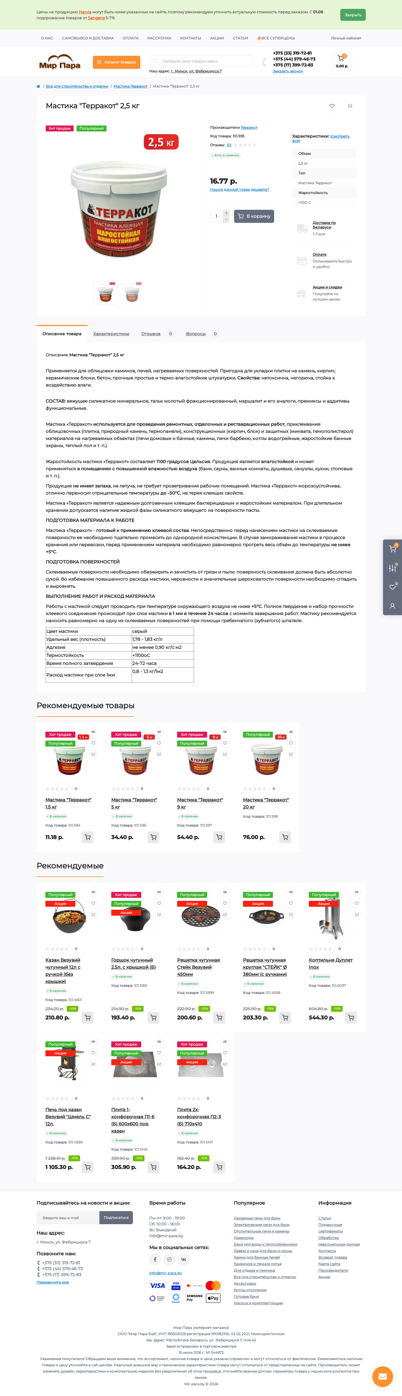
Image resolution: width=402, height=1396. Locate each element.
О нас (47, 38)
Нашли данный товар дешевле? (239, 189)
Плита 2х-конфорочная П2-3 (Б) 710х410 (199, 1117)
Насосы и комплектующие (258, 1303)
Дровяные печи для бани (257, 1218)
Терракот (249, 127)
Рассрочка (159, 38)
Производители (333, 1270)
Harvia (85, 11)
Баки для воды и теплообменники (265, 1244)
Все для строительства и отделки (77, 86)
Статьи (240, 38)
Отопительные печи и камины (261, 1231)
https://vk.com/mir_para (183, 1259)
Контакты (190, 38)
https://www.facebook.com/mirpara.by (155, 1259)
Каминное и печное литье (258, 1264)
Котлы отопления (250, 1290)
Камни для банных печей (257, 1257)
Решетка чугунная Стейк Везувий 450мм (198, 967)
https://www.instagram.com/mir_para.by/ (169, 1259)
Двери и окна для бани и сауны (263, 1251)
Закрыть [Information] (353, 14)
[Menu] (116, 62)
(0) (229, 145)
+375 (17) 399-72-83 (293, 65)
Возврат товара (332, 1257)
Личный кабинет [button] (346, 38)
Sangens (96, 17)
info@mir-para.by (165, 1273)
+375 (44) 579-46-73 (294, 59)
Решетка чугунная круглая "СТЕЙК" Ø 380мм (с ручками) (265, 967)
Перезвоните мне (52, 1282)
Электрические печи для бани (262, 1224)
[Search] (155, 61)
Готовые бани (246, 1296)
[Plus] (226, 213)
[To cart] (87, 837)
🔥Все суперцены (276, 38)
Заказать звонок (288, 71)
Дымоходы (244, 1237)
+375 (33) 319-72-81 (292, 53)
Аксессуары (245, 1283)
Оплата (131, 38)
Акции (217, 38)
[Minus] (226, 220)
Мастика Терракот (130, 86)
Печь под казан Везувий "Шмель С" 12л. (68, 1117)
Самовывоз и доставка (88, 38)
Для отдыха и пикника (254, 1270)
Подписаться (116, 1217)
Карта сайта (329, 1264)
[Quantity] (216, 216)
